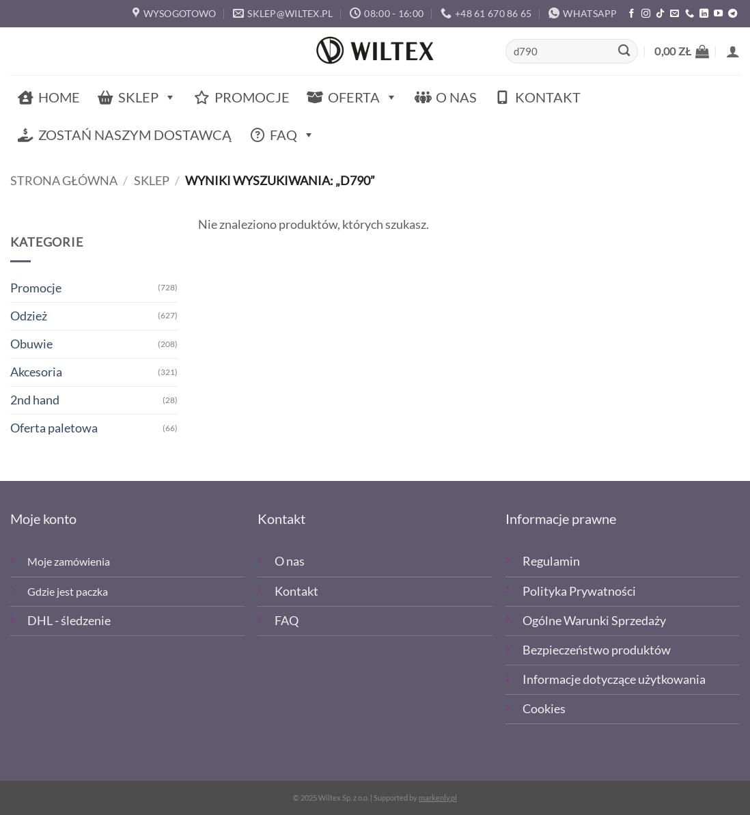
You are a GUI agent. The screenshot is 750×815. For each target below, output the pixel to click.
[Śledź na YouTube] (718, 14)
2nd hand (34, 400)
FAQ (292, 135)
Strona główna (63, 181)
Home (59, 97)
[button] (681, 51)
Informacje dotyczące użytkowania (614, 679)
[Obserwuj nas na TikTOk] (660, 14)
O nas (456, 97)
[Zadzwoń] (689, 14)
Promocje (252, 97)
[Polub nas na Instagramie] (645, 14)
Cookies (544, 709)
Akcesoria (36, 372)
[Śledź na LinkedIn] (703, 14)
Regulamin (551, 561)
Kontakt (548, 97)
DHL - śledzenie (69, 620)
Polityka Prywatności (579, 591)
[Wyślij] (624, 51)
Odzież (28, 316)
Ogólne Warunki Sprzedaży (594, 620)
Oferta (363, 97)
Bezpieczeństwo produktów (597, 650)
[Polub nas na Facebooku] (631, 14)
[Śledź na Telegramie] (732, 14)
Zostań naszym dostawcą (135, 134)
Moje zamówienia (68, 561)
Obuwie (31, 344)
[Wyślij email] (674, 14)
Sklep (147, 97)
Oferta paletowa (54, 428)
